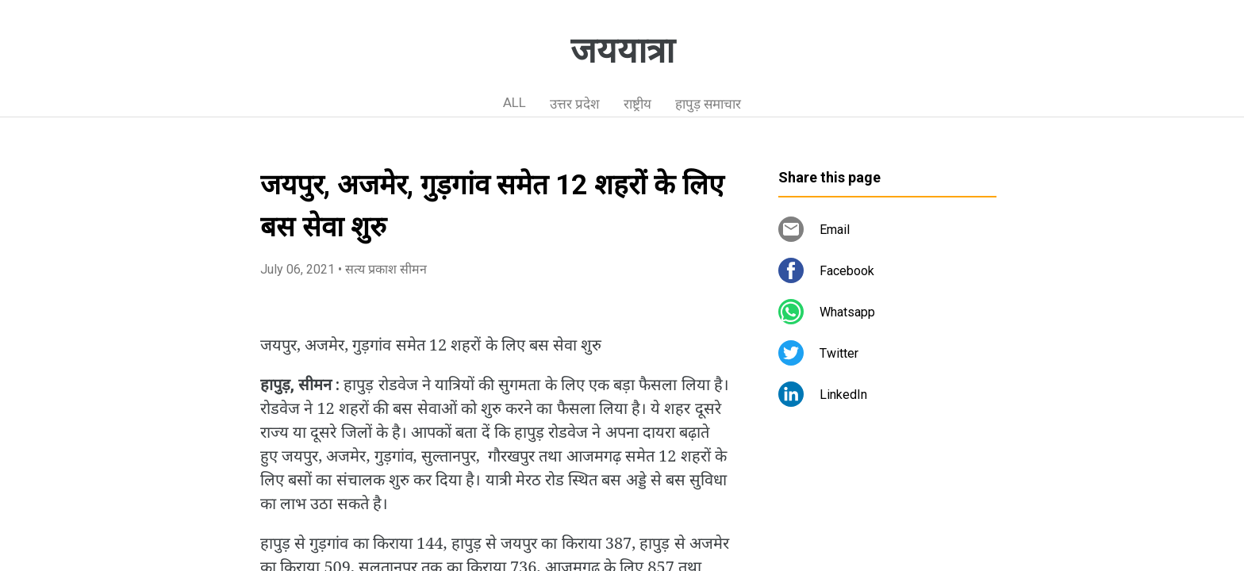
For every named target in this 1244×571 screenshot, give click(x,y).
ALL (514, 102)
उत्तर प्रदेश (575, 104)
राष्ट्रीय (637, 104)
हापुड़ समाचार (708, 104)
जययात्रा (622, 50)
